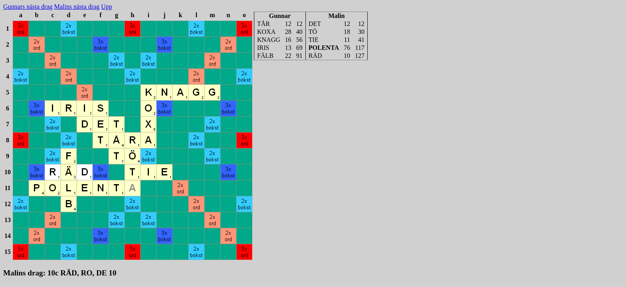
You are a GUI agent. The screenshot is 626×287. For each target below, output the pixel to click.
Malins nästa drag (77, 6)
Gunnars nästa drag (28, 6)
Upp (106, 6)
